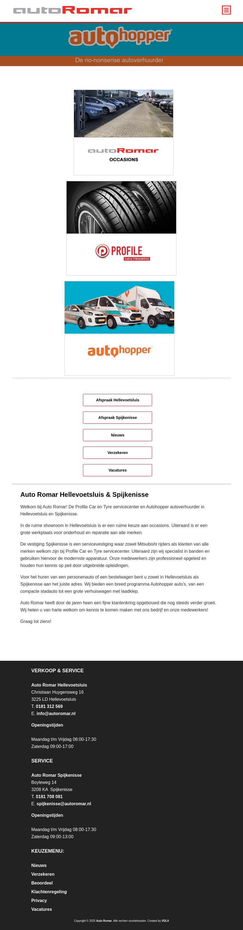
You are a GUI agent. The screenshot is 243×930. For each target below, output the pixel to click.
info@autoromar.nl (56, 713)
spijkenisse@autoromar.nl (64, 803)
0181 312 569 (49, 706)
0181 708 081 (49, 796)
